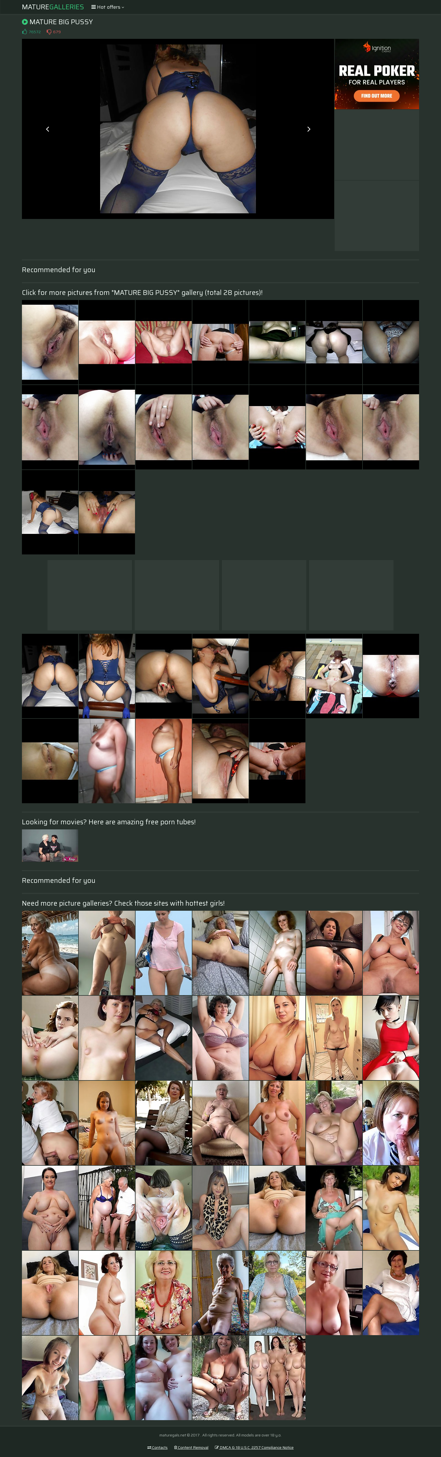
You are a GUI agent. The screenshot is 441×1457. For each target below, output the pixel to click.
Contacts (157, 1447)
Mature (53, 7)
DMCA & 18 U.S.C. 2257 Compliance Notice (254, 1447)
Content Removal (191, 1447)
